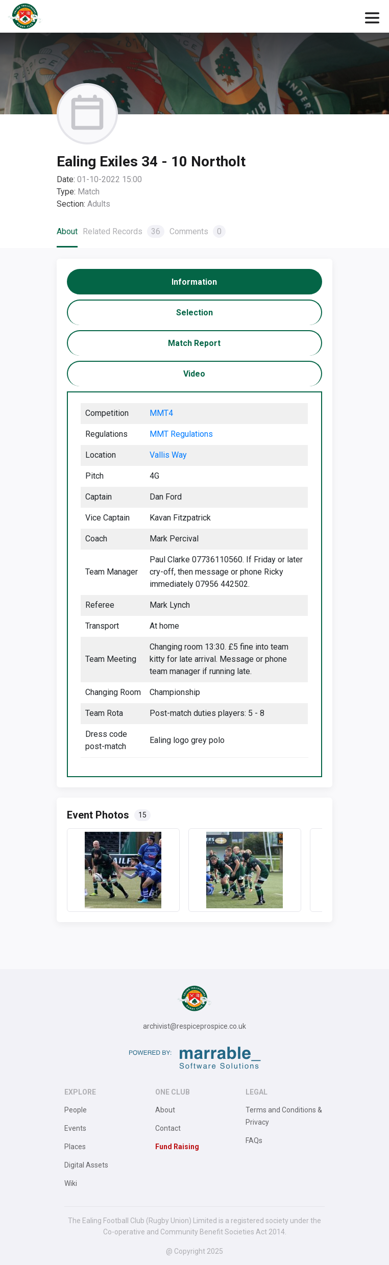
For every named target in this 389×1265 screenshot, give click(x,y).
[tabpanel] (194, 584)
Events (75, 1128)
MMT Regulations (181, 434)
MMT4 (161, 413)
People (75, 1110)
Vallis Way (168, 455)
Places (75, 1147)
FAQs (254, 1140)
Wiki (70, 1183)
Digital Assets (86, 1165)
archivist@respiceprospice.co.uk (194, 1026)
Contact (168, 1128)
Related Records (123, 231)
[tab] (194, 282)
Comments (197, 231)
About (67, 231)
